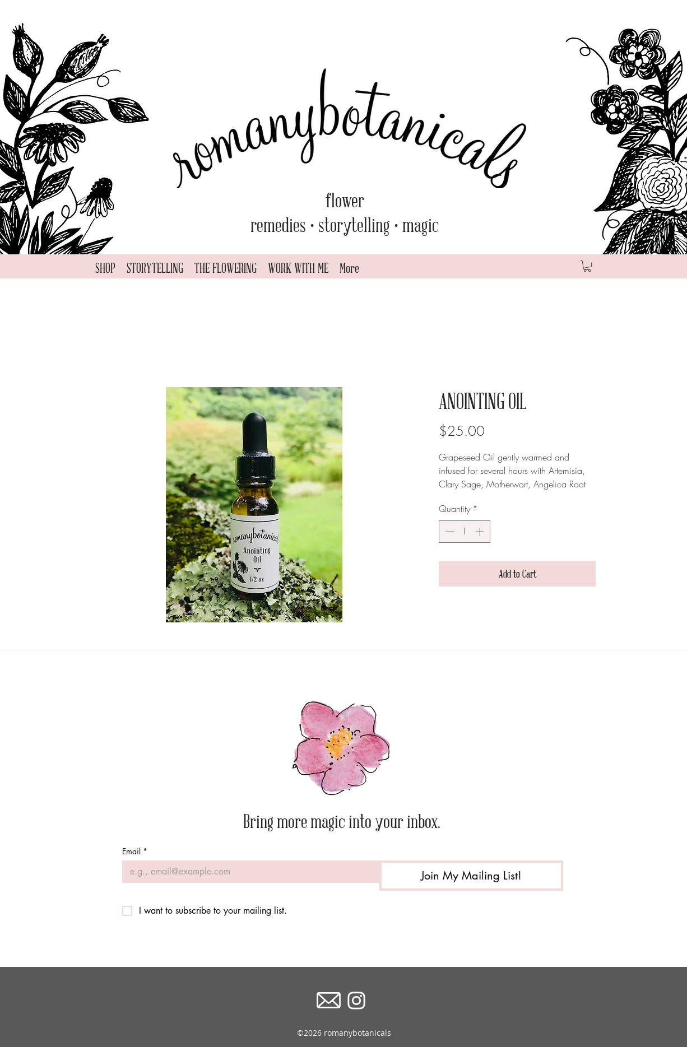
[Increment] (481, 531)
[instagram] (356, 1000)
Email (134, 851)
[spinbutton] (464, 531)
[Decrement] (448, 531)
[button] (587, 266)
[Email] (247, 872)
